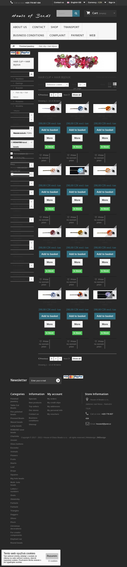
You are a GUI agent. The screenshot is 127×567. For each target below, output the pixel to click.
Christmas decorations (18, 258)
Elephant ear (19, 274)
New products (35, 403)
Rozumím (52, 556)
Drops (16, 192)
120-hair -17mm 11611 (49, 303)
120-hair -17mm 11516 (77, 179)
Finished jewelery (21, 74)
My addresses (53, 406)
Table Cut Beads (20, 115)
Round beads (19, 279)
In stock (19, 315)
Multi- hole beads (21, 206)
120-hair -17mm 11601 (105, 241)
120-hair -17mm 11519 (77, 241)
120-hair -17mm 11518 (49, 241)
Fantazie (17, 229)
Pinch (15, 252)
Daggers (17, 243)
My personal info (54, 410)
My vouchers (53, 414)
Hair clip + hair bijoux (20, 94)
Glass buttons (19, 160)
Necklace (19, 79)
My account (54, 394)
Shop (54, 27)
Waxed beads (19, 133)
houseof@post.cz (103, 424)
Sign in (112, 2)
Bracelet (19, 88)
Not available (21, 311)
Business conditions (28, 35)
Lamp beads (18, 138)
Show (74, 84)
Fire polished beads (19, 122)
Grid (109, 85)
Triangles (17, 238)
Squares (17, 197)
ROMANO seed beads (20, 144)
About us (20, 27)
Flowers (16, 174)
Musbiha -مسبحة (18, 108)
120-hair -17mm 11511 (49, 117)
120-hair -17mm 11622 (105, 303)
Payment (77, 35)
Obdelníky (18, 224)
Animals (17, 170)
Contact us (59, 2)
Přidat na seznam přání (44, 158)
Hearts (16, 183)
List (115, 85)
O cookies (52, 561)
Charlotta (17, 151)
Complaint (58, 35)
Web (92, 35)
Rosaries (19, 101)
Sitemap (32, 424)
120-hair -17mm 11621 (77, 303)
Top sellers (34, 406)
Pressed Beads (20, 129)
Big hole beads (20, 202)
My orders (51, 399)
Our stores (34, 410)
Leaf (15, 188)
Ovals (15, 220)
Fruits (16, 179)
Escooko (17, 165)
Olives (16, 247)
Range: (13, 325)
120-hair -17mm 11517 (105, 179)
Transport (71, 27)
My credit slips (54, 403)
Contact (38, 27)
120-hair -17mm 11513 (105, 117)
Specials (33, 399)
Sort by (41, 84)
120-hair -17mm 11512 (77, 117)
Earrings (19, 83)
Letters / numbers (17, 213)
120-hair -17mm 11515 (49, 179)
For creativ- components (19, 267)
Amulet (16, 156)
